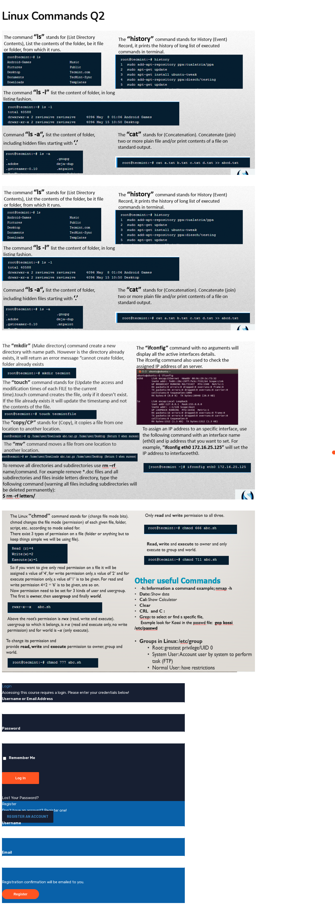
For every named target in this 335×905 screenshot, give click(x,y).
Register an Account (27, 817)
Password (11, 728)
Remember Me (19, 758)
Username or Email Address (27, 699)
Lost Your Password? (20, 798)
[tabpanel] (167, 351)
